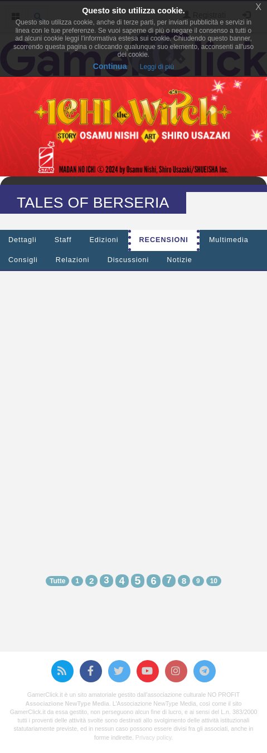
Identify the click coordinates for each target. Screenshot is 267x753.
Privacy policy (153, 737)
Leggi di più (157, 67)
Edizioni (103, 240)
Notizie (179, 260)
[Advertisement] (133, 412)
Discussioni (128, 260)
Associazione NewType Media (67, 703)
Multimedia (229, 240)
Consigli (23, 260)
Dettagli (22, 240)
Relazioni (73, 260)
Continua (110, 66)
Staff (63, 240)
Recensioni (163, 240)
